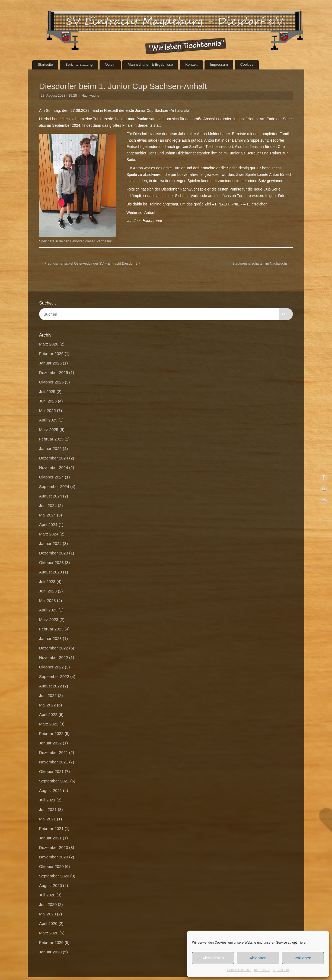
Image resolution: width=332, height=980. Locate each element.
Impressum (262, 970)
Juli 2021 (47, 800)
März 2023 (48, 619)
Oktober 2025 (51, 382)
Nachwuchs (90, 95)
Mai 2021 (47, 819)
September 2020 (54, 876)
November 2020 (53, 857)
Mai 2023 (47, 600)
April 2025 (48, 420)
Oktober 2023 (51, 562)
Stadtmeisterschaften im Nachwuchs (261, 263)
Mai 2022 (47, 705)
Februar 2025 (51, 439)
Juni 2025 (48, 401)
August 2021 (50, 790)
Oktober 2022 (51, 667)
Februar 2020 (51, 942)
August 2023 (50, 572)
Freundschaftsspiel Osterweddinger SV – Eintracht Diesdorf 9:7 (91, 263)
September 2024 (54, 486)
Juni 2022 (48, 695)
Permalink (103, 241)
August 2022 (50, 686)
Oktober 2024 (51, 477)
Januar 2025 (50, 448)
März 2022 (48, 724)
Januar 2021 (50, 838)
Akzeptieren (213, 958)
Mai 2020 (47, 914)
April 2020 (48, 923)
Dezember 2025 (53, 372)
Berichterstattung (79, 64)
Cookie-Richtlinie (239, 970)
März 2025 (48, 429)
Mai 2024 (47, 515)
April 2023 (48, 610)
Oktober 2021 (51, 771)
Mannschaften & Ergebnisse (150, 64)
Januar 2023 (50, 638)
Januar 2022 (50, 743)
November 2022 (53, 657)
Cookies (246, 64)
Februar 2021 (51, 828)
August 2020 (50, 885)
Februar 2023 (51, 629)
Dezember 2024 (53, 458)
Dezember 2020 (53, 847)
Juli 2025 (47, 391)
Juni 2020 (48, 904)
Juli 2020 (47, 895)
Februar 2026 (51, 353)
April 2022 (48, 714)
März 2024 (48, 534)
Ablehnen (257, 958)
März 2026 (48, 344)
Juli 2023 (47, 581)
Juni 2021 (48, 809)
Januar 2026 (50, 363)
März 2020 (48, 933)
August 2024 (50, 496)
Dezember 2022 (53, 648)
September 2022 (54, 676)
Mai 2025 (47, 410)
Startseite (45, 64)
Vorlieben (302, 958)
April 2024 (48, 524)
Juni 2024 (48, 505)
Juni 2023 (48, 591)
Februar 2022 (51, 733)
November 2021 (53, 762)
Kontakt (191, 64)
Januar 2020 (50, 952)
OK (284, 313)
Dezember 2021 (53, 752)
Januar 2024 (50, 543)
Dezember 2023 (53, 553)
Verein (110, 64)
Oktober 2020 (51, 866)
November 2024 (53, 467)
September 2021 (54, 781)
